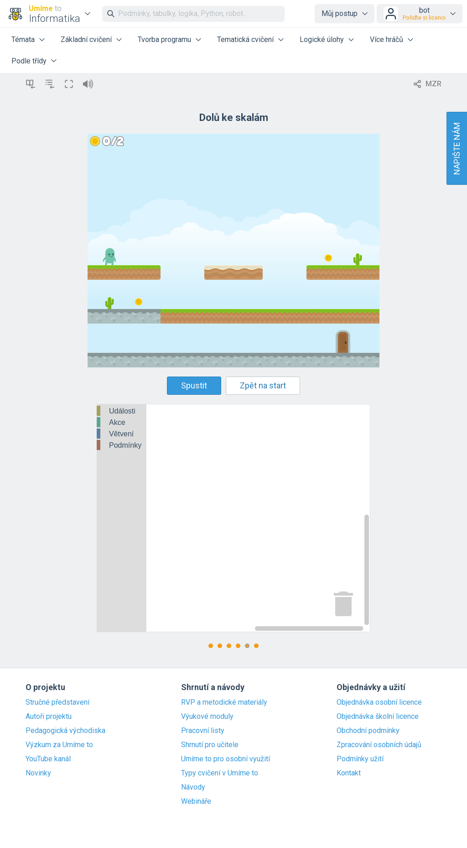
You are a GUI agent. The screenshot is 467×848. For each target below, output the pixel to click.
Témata (23, 39)
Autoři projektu (49, 716)
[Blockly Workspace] (233, 518)
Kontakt (349, 773)
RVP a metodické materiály (224, 702)
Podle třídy (29, 61)
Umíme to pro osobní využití (225, 759)
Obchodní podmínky (368, 731)
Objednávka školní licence (378, 716)
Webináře (196, 801)
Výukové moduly (207, 716)
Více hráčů (386, 39)
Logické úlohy (322, 39)
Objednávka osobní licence (379, 702)
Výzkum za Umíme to (59, 745)
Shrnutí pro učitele (210, 745)
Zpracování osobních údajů (379, 745)
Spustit (194, 385)
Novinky (38, 773)
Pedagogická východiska (65, 731)
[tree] (121, 428)
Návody (193, 787)
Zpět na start (263, 385)
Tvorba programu (164, 39)
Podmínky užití (360, 759)
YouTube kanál (48, 759)
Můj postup (340, 13)
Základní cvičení (86, 39)
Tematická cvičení (245, 39)
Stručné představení (57, 702)
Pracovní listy (202, 731)
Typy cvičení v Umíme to (219, 773)
